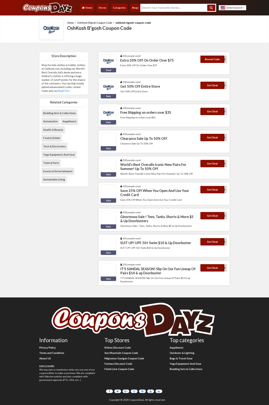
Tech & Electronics (54, 146)
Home (87, 8)
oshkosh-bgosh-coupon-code (133, 22)
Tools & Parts (51, 162)
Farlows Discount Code (118, 363)
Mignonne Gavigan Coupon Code (124, 358)
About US (45, 358)
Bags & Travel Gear (181, 358)
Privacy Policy (47, 347)
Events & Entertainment (58, 171)
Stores (102, 7)
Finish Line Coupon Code (119, 369)
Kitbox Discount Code (117, 347)
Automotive (50, 121)
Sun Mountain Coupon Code (121, 352)
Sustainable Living (54, 179)
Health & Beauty (53, 129)
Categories (119, 7)
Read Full (64, 90)
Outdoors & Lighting (182, 352)
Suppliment (69, 121)
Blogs (135, 7)
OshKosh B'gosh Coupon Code (94, 22)
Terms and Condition (51, 352)
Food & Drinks (51, 137)
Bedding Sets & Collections (59, 113)
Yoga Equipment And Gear (59, 154)
